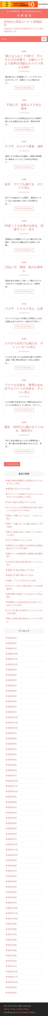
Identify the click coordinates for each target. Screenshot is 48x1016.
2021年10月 (13, 918)
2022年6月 (12, 876)
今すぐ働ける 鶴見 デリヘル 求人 (22, 502)
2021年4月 (12, 950)
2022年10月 (13, 855)
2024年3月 (12, 765)
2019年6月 (12, 987)
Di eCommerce (21, 1012)
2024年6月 (12, 749)
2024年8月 (12, 738)
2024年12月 (13, 717)
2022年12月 (13, 844)
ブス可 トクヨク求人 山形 (24, 308)
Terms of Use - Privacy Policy (16, 1009)
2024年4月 (12, 760)
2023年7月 (12, 807)
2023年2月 (12, 834)
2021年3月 (12, 955)
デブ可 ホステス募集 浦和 (24, 146)
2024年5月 (12, 754)
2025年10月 (13, 664)
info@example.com (33, 11)
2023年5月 (12, 818)
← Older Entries (12, 464)
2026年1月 (12, 648)
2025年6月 (12, 685)
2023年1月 (12, 839)
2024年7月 (12, 744)
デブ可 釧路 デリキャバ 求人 (20, 540)
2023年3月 (12, 828)
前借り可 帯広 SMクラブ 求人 (20, 575)
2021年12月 (13, 908)
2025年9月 (12, 670)
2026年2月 (12, 643)
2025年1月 (12, 712)
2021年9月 (12, 924)
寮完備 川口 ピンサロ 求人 (19, 489)
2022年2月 (12, 897)
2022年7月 (12, 871)
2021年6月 (12, 940)
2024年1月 (12, 775)
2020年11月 (13, 977)
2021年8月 (12, 929)
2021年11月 (13, 913)
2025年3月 (12, 701)
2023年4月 (12, 823)
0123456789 (14, 11)
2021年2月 (12, 961)
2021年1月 (12, 966)
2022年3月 (12, 892)
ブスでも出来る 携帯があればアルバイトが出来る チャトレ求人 (24, 388)
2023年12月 (13, 781)
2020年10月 (13, 982)
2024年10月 (13, 728)
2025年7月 (12, 680)
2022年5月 (12, 881)
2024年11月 (13, 722)
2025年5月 (12, 691)
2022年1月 (12, 903)
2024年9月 (12, 733)
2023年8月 (12, 802)
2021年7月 (12, 934)
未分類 (24, 51)
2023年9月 (12, 797)
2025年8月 (12, 675)
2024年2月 (12, 770)
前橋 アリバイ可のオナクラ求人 (22, 580)
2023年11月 (13, 786)
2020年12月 (13, 971)
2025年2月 (12, 707)
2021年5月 (12, 945)
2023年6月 (12, 813)
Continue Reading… (24, 88)
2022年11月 (13, 850)
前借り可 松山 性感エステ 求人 (21, 570)
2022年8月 (12, 866)
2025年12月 (13, 654)
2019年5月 (12, 993)
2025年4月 (12, 696)
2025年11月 (13, 659)
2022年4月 (12, 887)
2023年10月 (13, 791)
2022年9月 (12, 860)
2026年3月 (12, 638)
